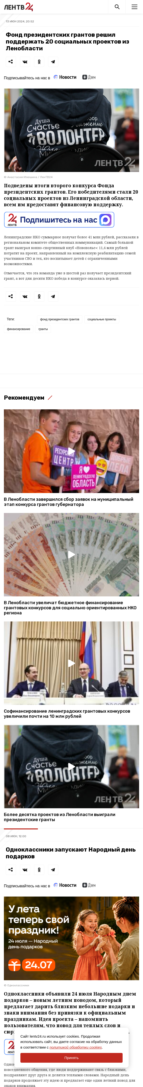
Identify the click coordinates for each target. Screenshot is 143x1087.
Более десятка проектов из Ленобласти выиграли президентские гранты (59, 817)
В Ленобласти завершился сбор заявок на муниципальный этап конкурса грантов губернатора (68, 502)
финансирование (18, 329)
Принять (71, 1058)
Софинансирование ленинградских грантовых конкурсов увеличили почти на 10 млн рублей (67, 714)
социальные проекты (101, 319)
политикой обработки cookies (76, 1047)
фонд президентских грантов (59, 319)
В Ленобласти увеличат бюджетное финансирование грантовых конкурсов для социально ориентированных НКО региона (70, 608)
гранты (43, 329)
